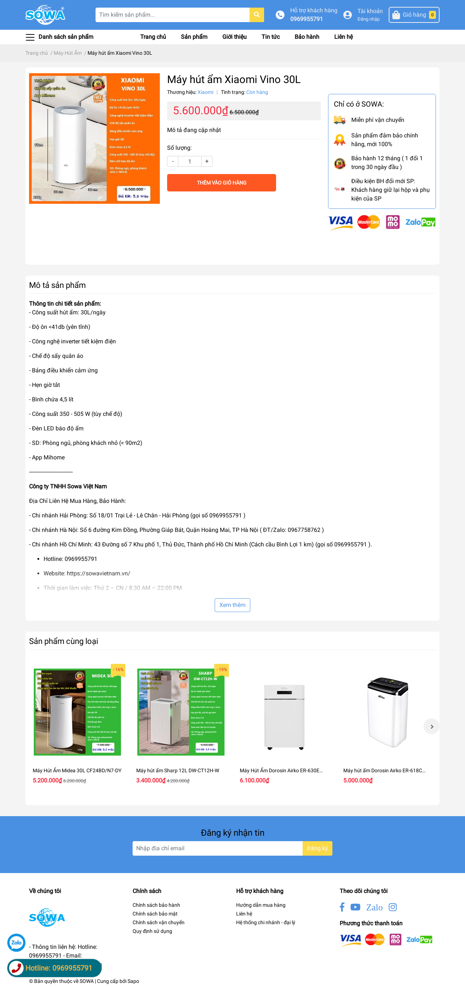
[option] (77, 726)
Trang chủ (153, 36)
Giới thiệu (234, 36)
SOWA (87, 981)
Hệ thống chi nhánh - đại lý (265, 922)
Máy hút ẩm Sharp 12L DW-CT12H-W (177, 770)
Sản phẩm (194, 36)
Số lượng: (179, 147)
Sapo (133, 981)
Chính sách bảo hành (156, 905)
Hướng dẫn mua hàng (261, 905)
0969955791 (306, 19)
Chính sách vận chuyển (159, 922)
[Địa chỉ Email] (232, 848)
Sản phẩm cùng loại (63, 641)
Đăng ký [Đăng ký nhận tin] (317, 848)
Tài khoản (370, 11)
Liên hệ (343, 36)
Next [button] (432, 726)
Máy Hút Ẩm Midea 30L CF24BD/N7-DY (77, 770)
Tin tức (271, 36)
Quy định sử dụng (152, 931)
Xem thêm (232, 605)
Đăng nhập (368, 19)
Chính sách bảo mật (155, 914)
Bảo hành (307, 36)
